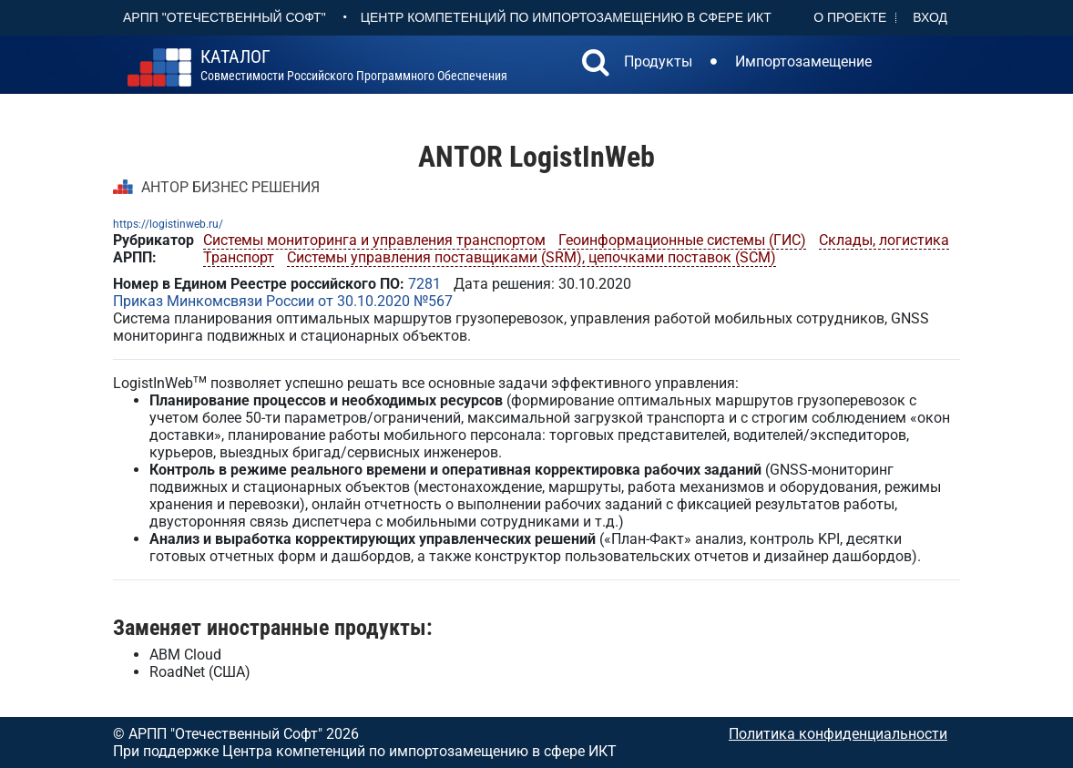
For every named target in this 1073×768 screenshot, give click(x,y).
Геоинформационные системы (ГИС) (682, 240)
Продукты (658, 61)
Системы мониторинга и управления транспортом (374, 240)
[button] (596, 65)
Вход (930, 17)
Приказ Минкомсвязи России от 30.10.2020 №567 (283, 301)
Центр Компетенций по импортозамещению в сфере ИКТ (566, 17)
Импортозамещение (803, 61)
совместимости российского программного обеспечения (353, 65)
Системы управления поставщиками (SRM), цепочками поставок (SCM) (531, 257)
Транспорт (238, 257)
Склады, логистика (884, 240)
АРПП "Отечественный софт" (224, 17)
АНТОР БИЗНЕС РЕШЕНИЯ (230, 187)
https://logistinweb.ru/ (168, 224)
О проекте (849, 17)
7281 (424, 283)
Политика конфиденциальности (838, 733)
